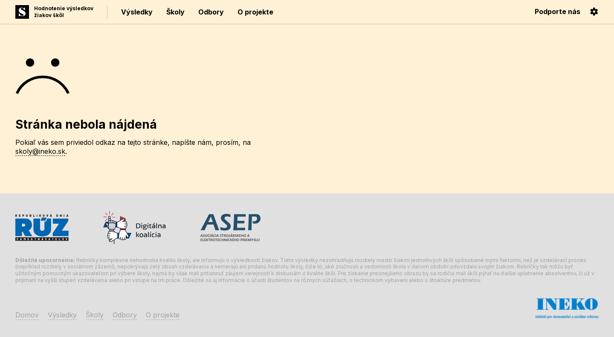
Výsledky (137, 12)
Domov (27, 315)
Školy (175, 12)
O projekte (255, 12)
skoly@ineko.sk (40, 151)
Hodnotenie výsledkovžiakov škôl (63, 11)
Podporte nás (557, 11)
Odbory (211, 12)
